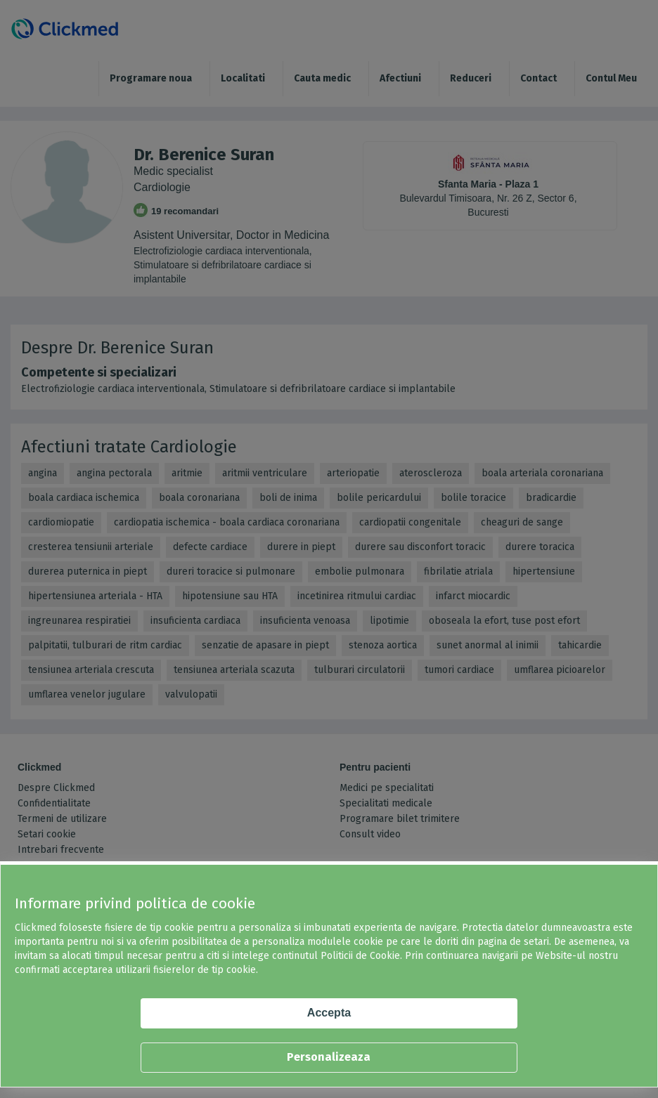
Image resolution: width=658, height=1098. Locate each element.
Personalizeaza (328, 1057)
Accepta (329, 1013)
